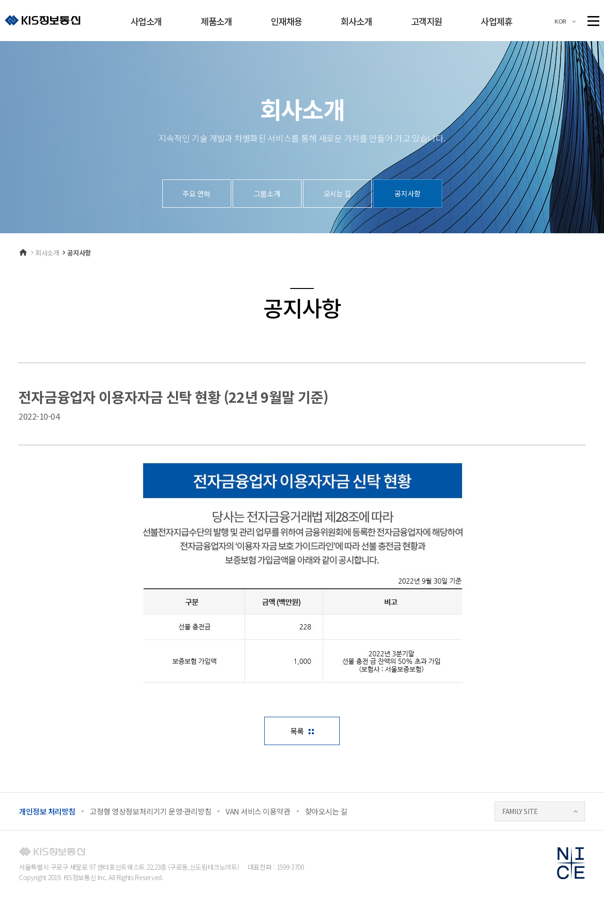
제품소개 (216, 21)
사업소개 (146, 21)
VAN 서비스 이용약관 (258, 811)
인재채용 (286, 21)
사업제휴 (496, 21)
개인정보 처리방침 (47, 811)
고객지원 (426, 21)
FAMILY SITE (520, 811)
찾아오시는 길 (326, 811)
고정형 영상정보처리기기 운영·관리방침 (150, 811)
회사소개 (356, 21)
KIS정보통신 (42, 20)
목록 (297, 731)
